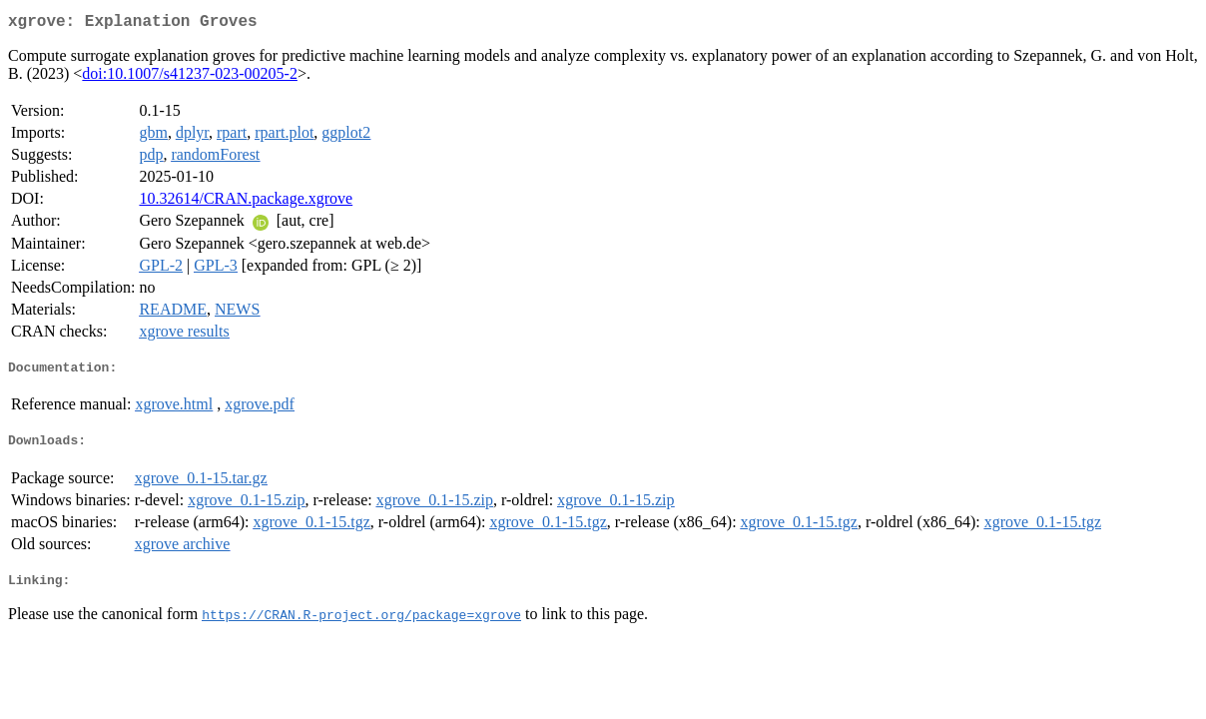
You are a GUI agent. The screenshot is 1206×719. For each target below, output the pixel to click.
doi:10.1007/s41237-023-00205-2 (190, 77)
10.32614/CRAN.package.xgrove (245, 202)
